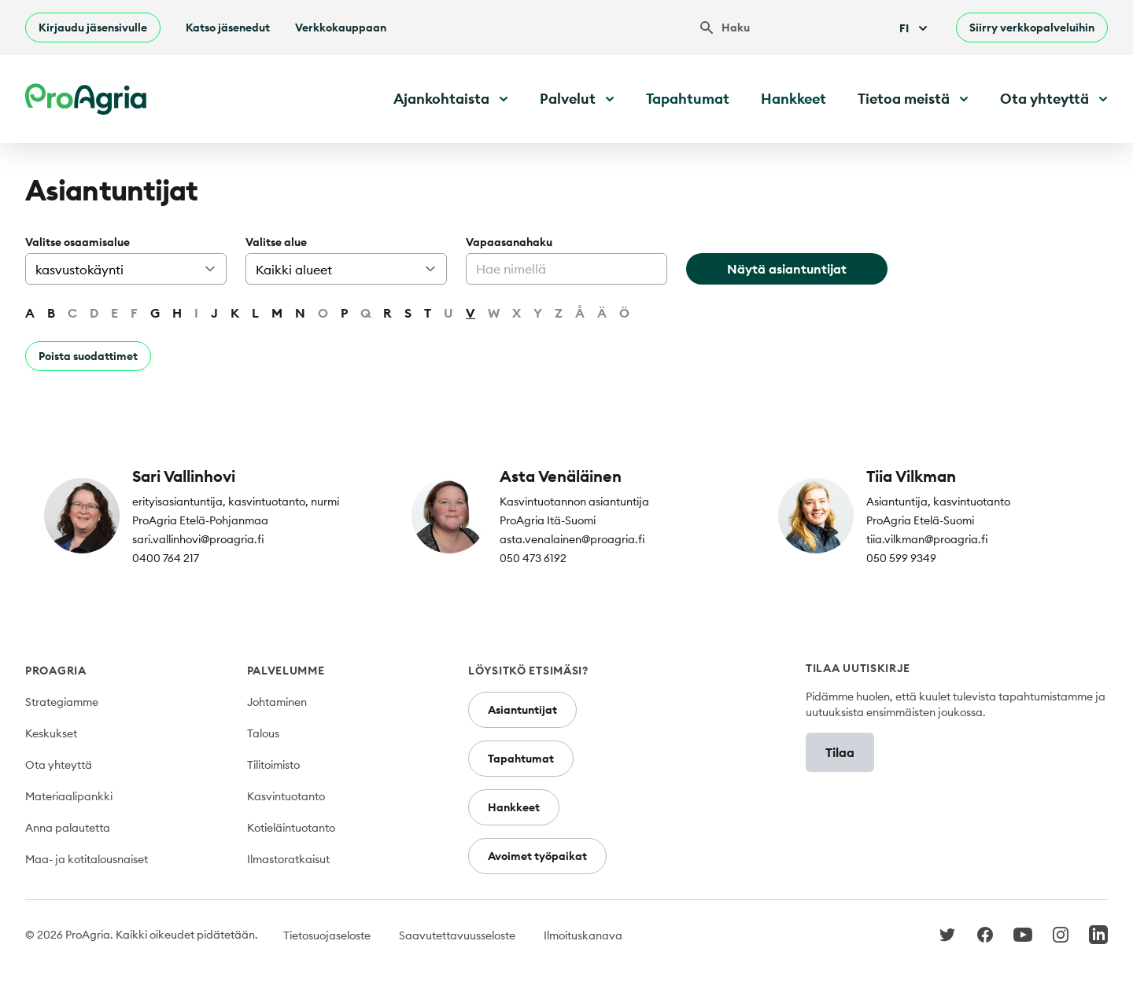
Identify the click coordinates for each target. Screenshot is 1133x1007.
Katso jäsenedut (228, 27)
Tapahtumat (687, 99)
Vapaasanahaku (509, 242)
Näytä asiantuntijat (787, 269)
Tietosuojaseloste (327, 935)
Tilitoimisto (273, 765)
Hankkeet (793, 99)
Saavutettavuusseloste (457, 935)
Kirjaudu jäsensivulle (93, 27)
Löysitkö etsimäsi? (528, 670)
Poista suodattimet (88, 356)
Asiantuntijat (522, 710)
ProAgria (56, 670)
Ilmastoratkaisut (288, 859)
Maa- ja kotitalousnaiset (86, 859)
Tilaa (839, 752)
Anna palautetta (67, 828)
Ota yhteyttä (58, 765)
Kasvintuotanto (286, 796)
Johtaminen (277, 702)
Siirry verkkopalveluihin (1031, 27)
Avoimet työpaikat (537, 856)
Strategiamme (61, 702)
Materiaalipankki (69, 796)
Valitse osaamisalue (77, 242)
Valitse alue (276, 242)
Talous (263, 733)
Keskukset (51, 733)
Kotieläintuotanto (291, 828)
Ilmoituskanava (583, 935)
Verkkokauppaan (340, 27)
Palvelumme (286, 670)
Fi (915, 28)
